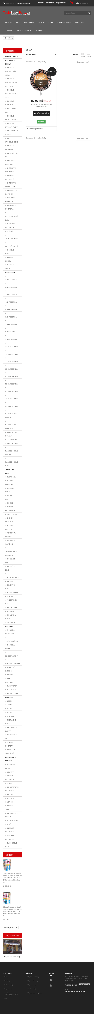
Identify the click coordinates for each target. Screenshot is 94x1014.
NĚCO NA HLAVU (10, 647)
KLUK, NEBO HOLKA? (11, 434)
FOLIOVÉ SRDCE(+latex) (10, 118)
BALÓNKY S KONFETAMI (10, 207)
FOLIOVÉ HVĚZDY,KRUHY (11, 125)
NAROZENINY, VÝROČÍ (11, 822)
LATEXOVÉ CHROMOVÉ (10, 162)
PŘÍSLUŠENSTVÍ (11, 246)
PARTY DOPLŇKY (9, 680)
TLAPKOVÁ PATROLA (10, 535)
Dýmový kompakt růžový (12, 907)
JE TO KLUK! (12, 440)
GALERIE (39, 31)
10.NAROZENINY (11, 347)
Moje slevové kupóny (34, 993)
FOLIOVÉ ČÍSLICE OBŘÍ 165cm (10, 71)
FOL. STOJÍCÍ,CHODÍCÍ (11, 140)
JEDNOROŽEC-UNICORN (11, 553)
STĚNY (10, 783)
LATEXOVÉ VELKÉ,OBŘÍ (10, 185)
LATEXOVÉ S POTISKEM (11, 192)
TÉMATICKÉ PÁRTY (63, 23)
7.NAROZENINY (11, 324)
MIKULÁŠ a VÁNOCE (10, 617)
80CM (9, 712)
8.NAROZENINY (11, 332)
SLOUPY (10, 772)
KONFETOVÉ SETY (11, 736)
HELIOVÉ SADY (9, 252)
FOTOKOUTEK (12, 693)
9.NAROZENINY (11, 339)
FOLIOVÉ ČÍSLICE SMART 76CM (11, 93)
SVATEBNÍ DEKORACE (10, 837)
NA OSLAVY (79, 23)
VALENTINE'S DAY (11, 602)
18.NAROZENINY (11, 354)
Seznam (88, 55)
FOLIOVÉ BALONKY (9, 103)
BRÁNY (10, 794)
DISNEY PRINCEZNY (9, 520)
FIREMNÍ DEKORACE (9, 830)
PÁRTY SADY (12, 686)
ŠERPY (10, 675)
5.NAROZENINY (11, 309)
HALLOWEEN (12, 611)
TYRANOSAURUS (11, 577)
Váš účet (40, 3)
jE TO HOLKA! (12, 443)
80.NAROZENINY (11, 406)
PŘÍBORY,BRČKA (11, 656)
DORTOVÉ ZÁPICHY (10, 669)
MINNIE (10, 503)
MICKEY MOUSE (9, 497)
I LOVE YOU (11, 477)
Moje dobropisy (32, 981)
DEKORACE (11, 690)
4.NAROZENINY (11, 302)
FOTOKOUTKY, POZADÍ (11, 815)
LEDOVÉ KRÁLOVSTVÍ (10, 508)
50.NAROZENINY (11, 384)
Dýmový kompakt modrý (12, 873)
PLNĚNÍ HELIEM (9, 259)
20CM (9, 701)
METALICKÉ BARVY (10, 722)
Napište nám (61, 3)
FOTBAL (10, 581)
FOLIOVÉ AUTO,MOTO (10, 147)
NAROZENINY (29, 23)
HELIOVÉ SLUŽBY (9, 266)
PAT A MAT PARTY (10, 490)
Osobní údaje (31, 989)
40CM (9, 705)
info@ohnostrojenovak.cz (76, 991)
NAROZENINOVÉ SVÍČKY (11, 453)
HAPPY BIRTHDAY (9, 482)
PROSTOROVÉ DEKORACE (11, 789)
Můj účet (29, 973)
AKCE (18, 23)
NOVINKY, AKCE (11, 56)
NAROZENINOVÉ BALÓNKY (11, 415)
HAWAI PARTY (12, 592)
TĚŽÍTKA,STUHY (11, 239)
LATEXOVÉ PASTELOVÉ (10, 170)
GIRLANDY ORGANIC (10, 800)
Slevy (6, 977)
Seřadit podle (31, 54)
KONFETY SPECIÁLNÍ (10, 751)
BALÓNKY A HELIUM (45, 23)
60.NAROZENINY (11, 391)
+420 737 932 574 (23, 3)
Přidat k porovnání (36, 129)
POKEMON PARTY (10, 560)
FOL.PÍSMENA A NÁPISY (11, 132)
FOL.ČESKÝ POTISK (10, 110)
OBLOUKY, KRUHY (10, 766)
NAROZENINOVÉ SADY (11, 464)
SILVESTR (11, 622)
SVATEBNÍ (11, 716)
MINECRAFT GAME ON (11, 542)
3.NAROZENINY (11, 295)
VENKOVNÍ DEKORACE (10, 777)
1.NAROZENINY (11, 280)
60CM (9, 709)
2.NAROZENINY (11, 287)
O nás (6, 998)
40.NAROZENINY (11, 376)
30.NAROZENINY (11, 369)
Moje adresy (31, 985)
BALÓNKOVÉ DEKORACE (11, 225)
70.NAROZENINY (11, 399)
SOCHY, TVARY (9, 807)
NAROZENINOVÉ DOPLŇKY (11, 426)
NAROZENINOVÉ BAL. (11, 218)
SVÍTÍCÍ (10, 231)
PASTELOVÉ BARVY (11, 729)
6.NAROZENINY (11, 317)
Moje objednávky (33, 977)
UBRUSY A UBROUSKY (10, 632)
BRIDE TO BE (12, 607)
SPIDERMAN (12, 514)
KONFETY (8, 31)
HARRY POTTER (9, 527)
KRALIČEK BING (10, 568)
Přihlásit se (50, 3)
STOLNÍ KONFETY (9, 744)
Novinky (9, 855)
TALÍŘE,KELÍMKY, (11, 641)
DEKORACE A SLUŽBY (24, 31)
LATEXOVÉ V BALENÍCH (11, 199)
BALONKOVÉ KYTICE (11, 845)
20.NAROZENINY (11, 362)
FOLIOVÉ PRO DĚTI (11, 155)
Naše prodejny (12, 936)
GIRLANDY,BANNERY (13, 663)
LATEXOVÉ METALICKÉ (10, 177)
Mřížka (83, 55)
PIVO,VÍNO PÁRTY (10, 587)
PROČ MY (8, 23)
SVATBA (10, 596)
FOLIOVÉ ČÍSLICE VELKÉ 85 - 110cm (11, 82)
